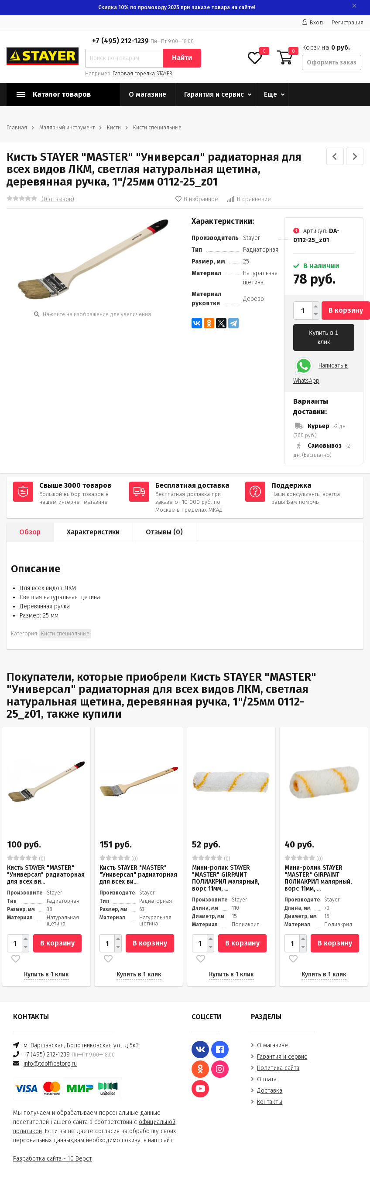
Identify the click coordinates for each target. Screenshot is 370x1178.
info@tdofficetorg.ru (50, 1063)
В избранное (196, 199)
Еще (270, 94)
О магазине (147, 94)
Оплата (267, 1079)
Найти (182, 58)
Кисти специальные (157, 128)
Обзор (30, 532)
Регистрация (347, 22)
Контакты (269, 1102)
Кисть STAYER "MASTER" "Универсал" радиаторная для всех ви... (46, 874)
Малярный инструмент (67, 128)
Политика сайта (278, 1068)
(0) (26, 858)
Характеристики (93, 532)
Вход (312, 22)
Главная (17, 128)
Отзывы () (164, 532)
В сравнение (249, 199)
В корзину (346, 310)
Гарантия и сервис (214, 94)
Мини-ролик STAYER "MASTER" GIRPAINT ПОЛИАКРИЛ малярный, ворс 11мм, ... (225, 878)
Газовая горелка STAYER (142, 74)
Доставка (269, 1090)
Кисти (114, 128)
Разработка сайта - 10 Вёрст (52, 1158)
